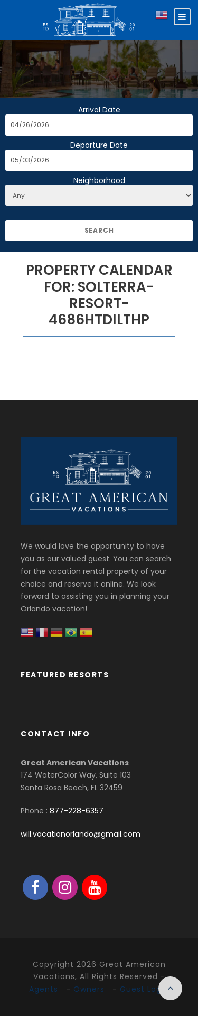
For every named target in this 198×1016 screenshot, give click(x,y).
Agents (43, 989)
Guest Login (144, 989)
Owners (89, 989)
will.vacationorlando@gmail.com (80, 834)
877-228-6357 (76, 811)
